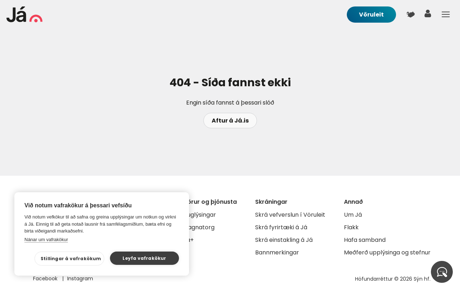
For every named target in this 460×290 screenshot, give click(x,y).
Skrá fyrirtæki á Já (281, 227)
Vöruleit (371, 14)
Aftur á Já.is (230, 120)
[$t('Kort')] (410, 14)
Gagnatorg (199, 227)
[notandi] (428, 15)
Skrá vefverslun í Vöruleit (290, 215)
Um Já (353, 215)
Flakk (351, 227)
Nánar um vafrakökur (46, 239)
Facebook (46, 278)
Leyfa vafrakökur (144, 258)
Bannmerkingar (277, 252)
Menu (446, 14)
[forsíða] (24, 20)
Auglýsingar (199, 215)
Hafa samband (365, 240)
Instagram (80, 278)
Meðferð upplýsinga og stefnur (387, 252)
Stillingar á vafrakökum (71, 259)
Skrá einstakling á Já (284, 240)
